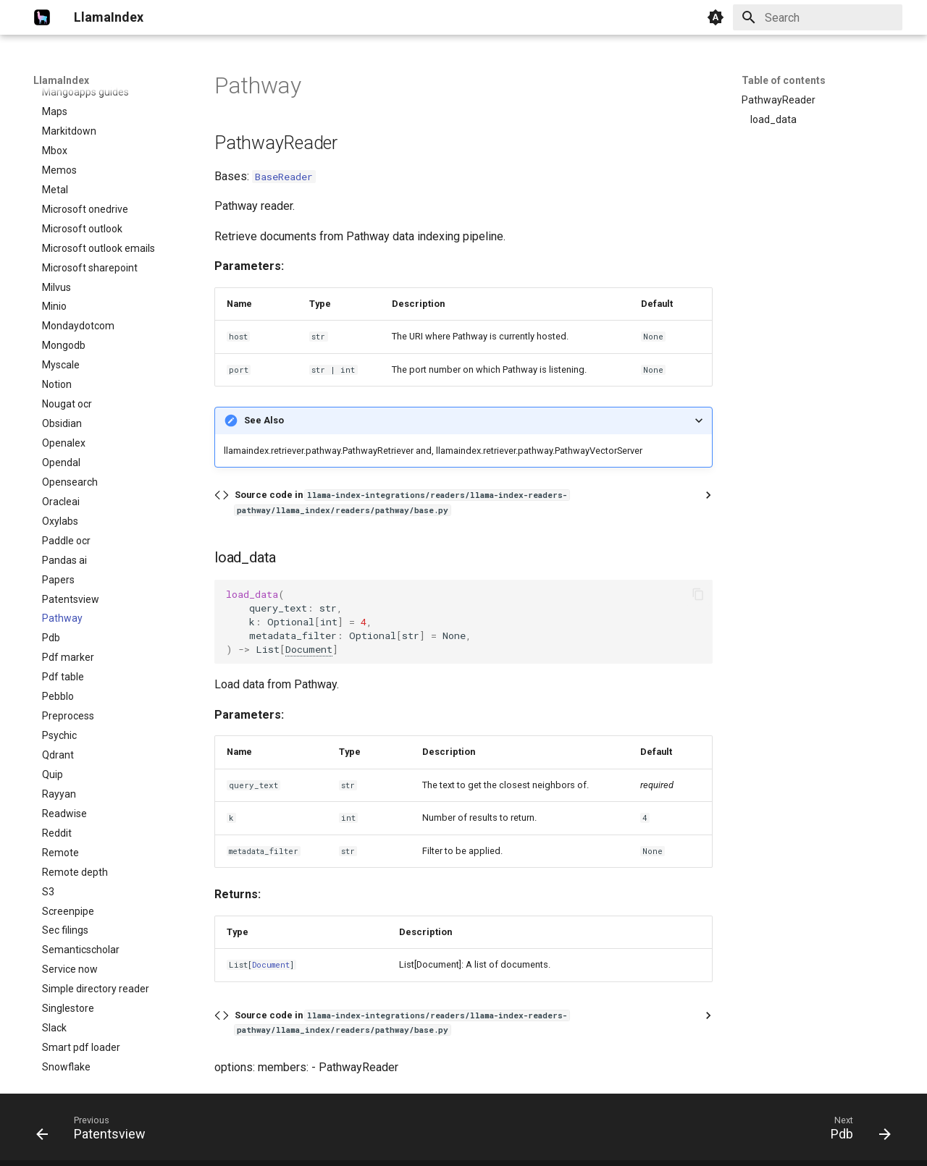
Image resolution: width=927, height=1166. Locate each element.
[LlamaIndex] (42, 17)
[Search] (817, 17)
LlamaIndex (61, 80)
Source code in (402, 502)
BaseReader (284, 176)
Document (308, 649)
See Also (264, 420)
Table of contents (784, 80)
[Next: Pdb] (856, 1131)
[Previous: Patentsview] (96, 1131)
